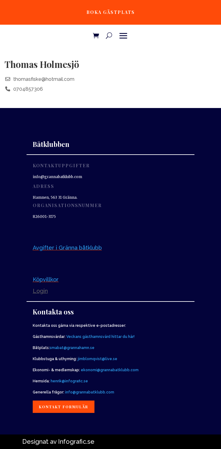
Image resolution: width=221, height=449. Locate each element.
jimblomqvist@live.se (97, 359)
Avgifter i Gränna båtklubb (67, 247)
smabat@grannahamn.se (72, 348)
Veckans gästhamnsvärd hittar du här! (100, 337)
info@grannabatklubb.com (89, 392)
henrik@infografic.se (69, 381)
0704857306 (28, 89)
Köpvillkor (46, 279)
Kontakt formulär (63, 406)
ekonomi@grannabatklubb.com (110, 370)
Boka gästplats (110, 12)
